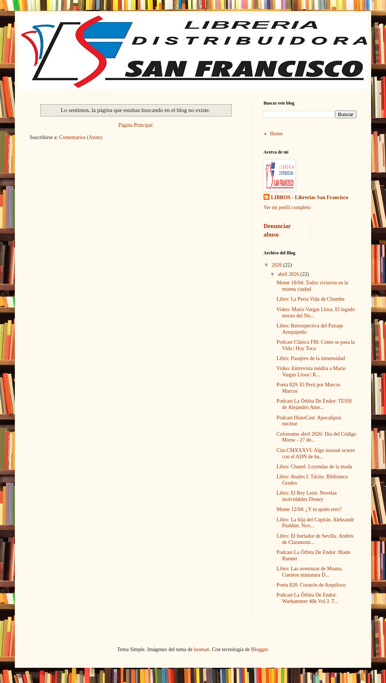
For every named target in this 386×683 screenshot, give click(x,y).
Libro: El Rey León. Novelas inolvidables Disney (307, 496)
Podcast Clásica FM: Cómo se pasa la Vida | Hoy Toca (316, 345)
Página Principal (135, 125)
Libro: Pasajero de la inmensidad (311, 358)
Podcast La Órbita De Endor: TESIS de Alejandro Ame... (314, 404)
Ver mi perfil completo (287, 207)
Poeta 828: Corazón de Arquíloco (311, 585)
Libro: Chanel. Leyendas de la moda (314, 466)
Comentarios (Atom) (80, 137)
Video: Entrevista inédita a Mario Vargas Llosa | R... (311, 371)
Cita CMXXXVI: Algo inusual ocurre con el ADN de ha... (316, 453)
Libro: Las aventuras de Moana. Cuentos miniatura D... (310, 572)
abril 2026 (289, 274)
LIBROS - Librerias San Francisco (309, 197)
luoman (201, 649)
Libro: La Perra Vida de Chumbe (311, 299)
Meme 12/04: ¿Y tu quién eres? (309, 509)
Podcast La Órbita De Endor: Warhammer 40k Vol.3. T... (307, 598)
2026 (278, 265)
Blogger (259, 649)
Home (276, 133)
